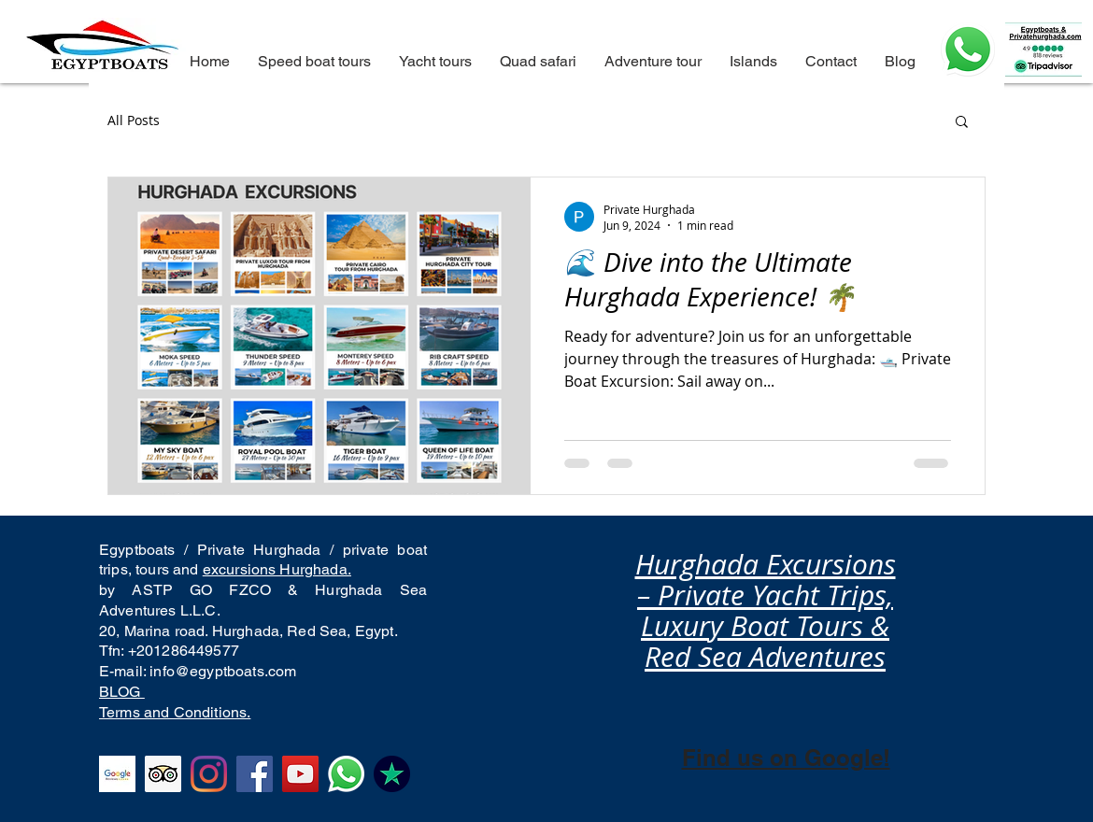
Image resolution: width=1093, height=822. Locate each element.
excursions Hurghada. (277, 569)
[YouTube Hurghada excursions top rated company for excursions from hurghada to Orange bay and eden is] (300, 774)
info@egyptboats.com (222, 671)
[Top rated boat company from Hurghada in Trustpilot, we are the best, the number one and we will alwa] (392, 774)
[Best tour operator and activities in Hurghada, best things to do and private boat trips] (346, 774)
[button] (962, 123)
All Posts (133, 120)
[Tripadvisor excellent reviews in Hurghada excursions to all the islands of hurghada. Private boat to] (163, 774)
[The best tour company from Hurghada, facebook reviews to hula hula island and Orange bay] (254, 774)
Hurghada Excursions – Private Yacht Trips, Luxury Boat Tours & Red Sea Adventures (765, 610)
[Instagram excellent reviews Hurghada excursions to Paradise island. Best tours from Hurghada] (209, 774)
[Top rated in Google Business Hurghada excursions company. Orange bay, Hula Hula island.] (117, 774)
